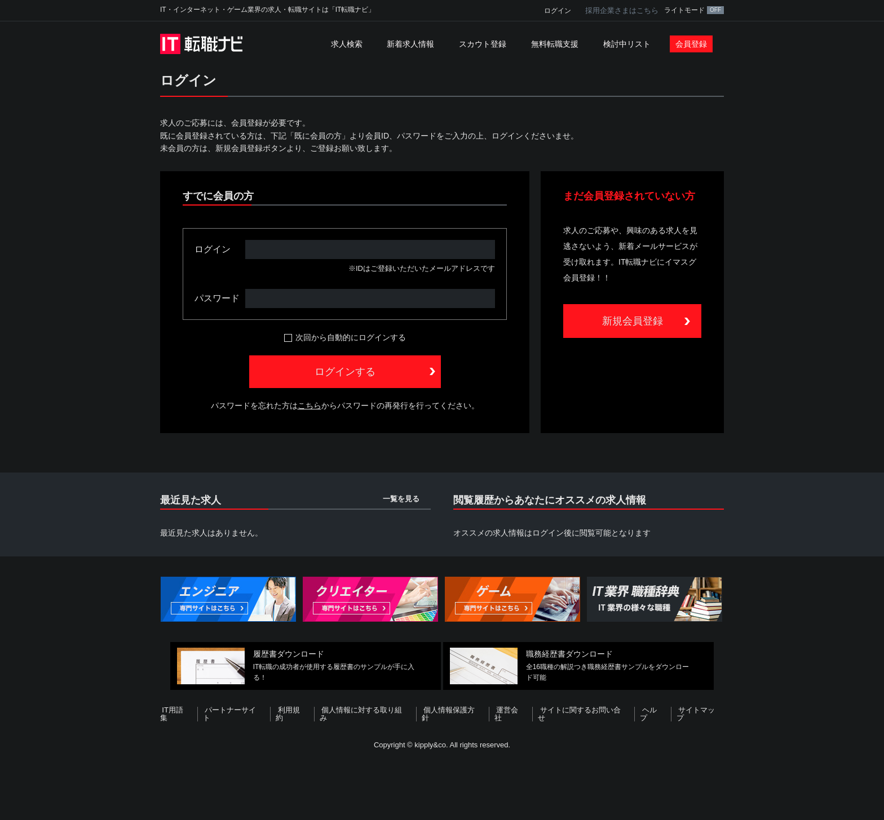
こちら (309, 405)
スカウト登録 (482, 43)
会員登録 (691, 43)
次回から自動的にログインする (350, 337)
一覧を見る (401, 498)
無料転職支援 (554, 43)
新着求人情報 (410, 43)
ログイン (557, 11)
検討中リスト (627, 43)
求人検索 (347, 43)
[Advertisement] (442, 783)
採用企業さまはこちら (621, 10)
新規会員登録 (632, 321)
